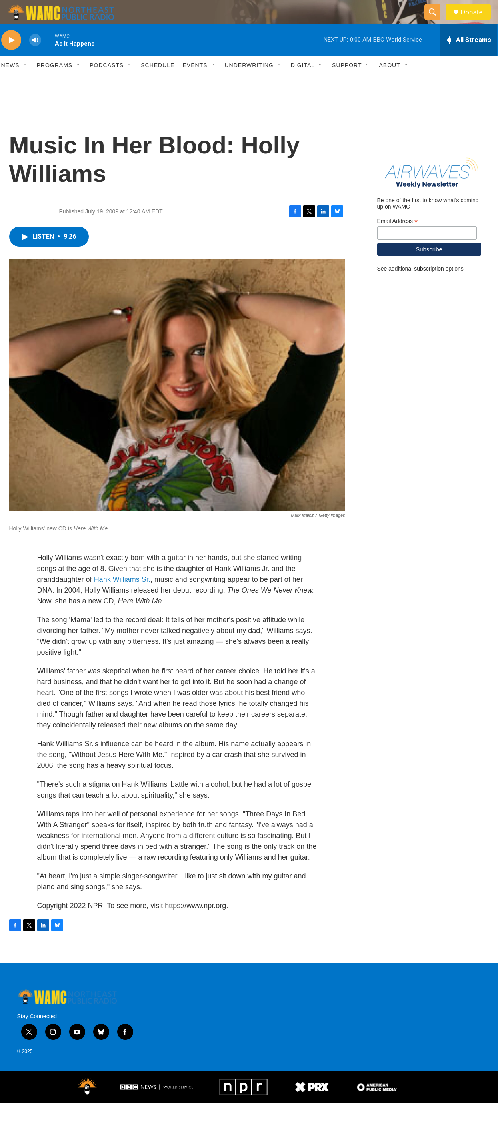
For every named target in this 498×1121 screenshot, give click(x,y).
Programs (55, 83)
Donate (476, 21)
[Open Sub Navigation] (25, 83)
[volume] (35, 58)
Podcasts (107, 83)
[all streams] (468, 58)
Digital (303, 83)
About (389, 83)
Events (194, 83)
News (10, 83)
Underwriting (248, 83)
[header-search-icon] (436, 21)
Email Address (397, 239)
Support (347, 83)
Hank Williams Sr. (122, 597)
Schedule (157, 83)
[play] (11, 58)
